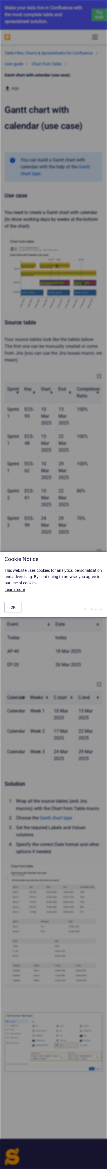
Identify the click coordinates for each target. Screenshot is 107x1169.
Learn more (15, 589)
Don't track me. (93, 609)
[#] (13, 607)
